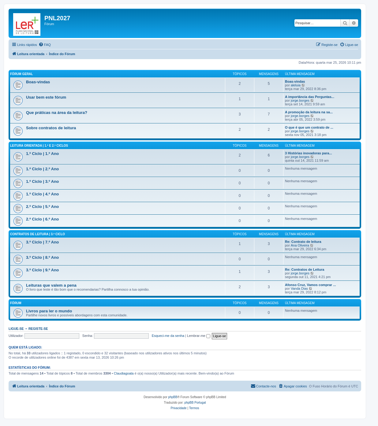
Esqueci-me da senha (168, 335)
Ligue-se (16, 328)
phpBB (172, 397)
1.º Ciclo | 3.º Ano (42, 181)
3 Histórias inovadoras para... (308, 153)
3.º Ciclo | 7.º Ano (42, 242)
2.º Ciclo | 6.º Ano (42, 219)
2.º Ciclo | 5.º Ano (42, 206)
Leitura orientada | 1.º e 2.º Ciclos (39, 145)
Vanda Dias (299, 288)
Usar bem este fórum (46, 97)
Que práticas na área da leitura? (56, 112)
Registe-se (38, 328)
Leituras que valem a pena (51, 285)
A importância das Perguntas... (309, 97)
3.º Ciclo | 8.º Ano (42, 257)
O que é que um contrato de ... (309, 127)
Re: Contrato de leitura (303, 241)
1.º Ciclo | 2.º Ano (42, 169)
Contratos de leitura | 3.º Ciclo (37, 234)
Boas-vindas (38, 82)
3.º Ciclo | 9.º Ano (42, 270)
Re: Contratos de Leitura (304, 269)
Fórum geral (21, 74)
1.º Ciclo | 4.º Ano (42, 194)
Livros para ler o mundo (49, 311)
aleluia (296, 85)
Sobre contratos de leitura (51, 128)
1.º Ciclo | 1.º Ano (42, 153)
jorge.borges (300, 100)
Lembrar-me (198, 335)
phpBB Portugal (195, 402)
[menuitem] (45, 44)
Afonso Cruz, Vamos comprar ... (310, 285)
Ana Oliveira (300, 245)
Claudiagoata (124, 373)
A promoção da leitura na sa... (309, 112)
